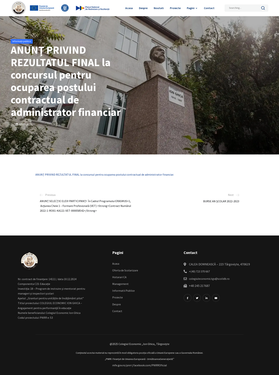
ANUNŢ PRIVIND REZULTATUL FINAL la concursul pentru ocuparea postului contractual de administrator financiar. (104, 174)
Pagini (190, 8)
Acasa (129, 8)
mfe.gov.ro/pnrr (122, 365)
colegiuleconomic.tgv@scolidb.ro (209, 278)
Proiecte (175, 8)
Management (120, 284)
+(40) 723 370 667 (199, 271)
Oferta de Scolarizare (125, 270)
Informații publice (21, 41)
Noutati (159, 8)
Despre (143, 8)
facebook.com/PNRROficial (150, 365)
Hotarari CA (119, 277)
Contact (209, 8)
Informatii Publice (123, 290)
